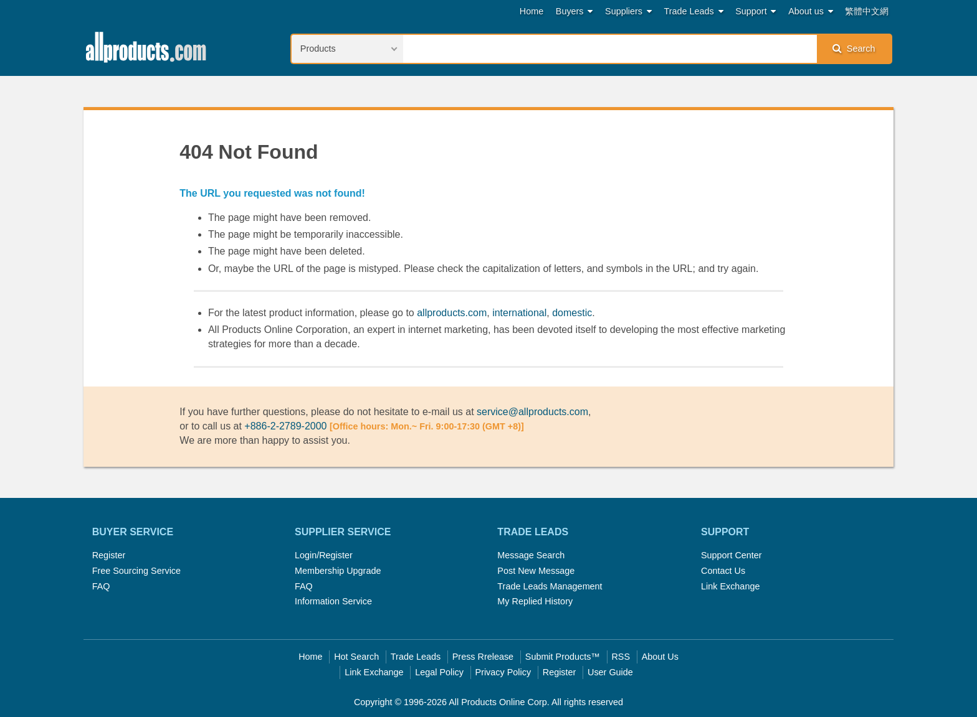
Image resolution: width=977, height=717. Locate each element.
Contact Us (723, 571)
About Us (660, 657)
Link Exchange (730, 586)
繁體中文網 (867, 11)
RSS (620, 657)
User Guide (610, 672)
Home (531, 11)
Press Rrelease (482, 657)
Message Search (531, 555)
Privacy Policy (503, 672)
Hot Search (356, 657)
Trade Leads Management (549, 586)
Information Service (333, 601)
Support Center (731, 555)
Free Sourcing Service (136, 571)
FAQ (101, 586)
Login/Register (324, 555)
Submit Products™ (562, 657)
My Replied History (535, 601)
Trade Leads (693, 11)
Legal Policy (439, 672)
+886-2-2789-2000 (285, 426)
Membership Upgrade (338, 571)
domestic (572, 312)
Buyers (574, 11)
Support (755, 11)
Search (853, 48)
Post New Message (535, 571)
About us (810, 11)
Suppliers (628, 11)
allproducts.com (452, 312)
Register (109, 555)
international (519, 312)
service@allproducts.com (532, 411)
